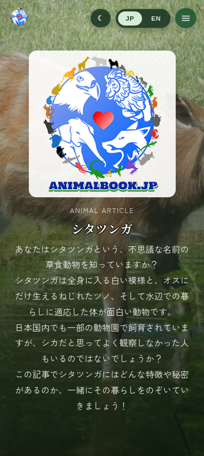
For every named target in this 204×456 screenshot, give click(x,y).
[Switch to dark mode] (100, 18)
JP (130, 18)
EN (155, 18)
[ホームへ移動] (19, 18)
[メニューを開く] (185, 18)
